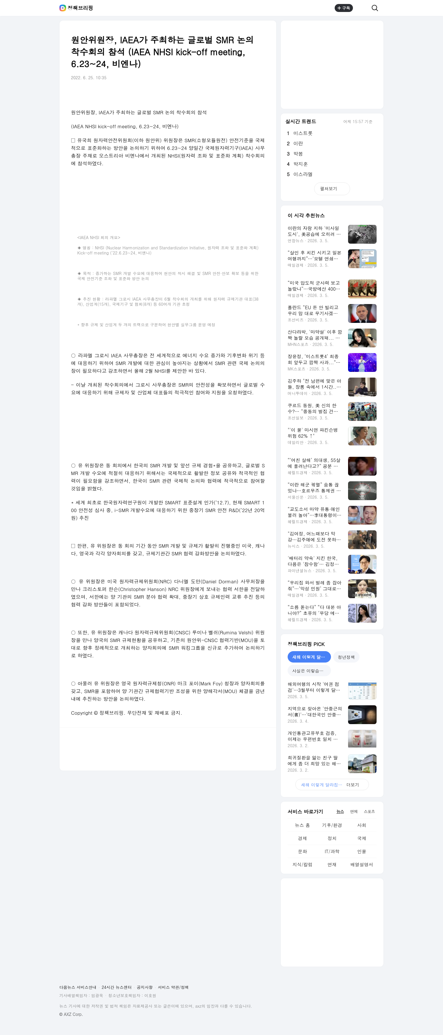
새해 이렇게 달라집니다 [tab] (311, 657)
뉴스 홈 (302, 825)
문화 (302, 851)
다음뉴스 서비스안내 (78, 987)
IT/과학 (332, 851)
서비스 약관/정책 (173, 987)
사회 (361, 825)
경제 (302, 838)
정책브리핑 (80, 8)
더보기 (332, 784)
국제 (361, 838)
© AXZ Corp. (71, 1014)
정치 (332, 838)
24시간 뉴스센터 (117, 987)
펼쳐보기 (332, 188)
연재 (332, 864)
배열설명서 (361, 864)
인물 (361, 851)
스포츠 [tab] (369, 811)
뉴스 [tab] (340, 811)
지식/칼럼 (302, 864)
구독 (344, 8)
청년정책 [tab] (346, 657)
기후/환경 (332, 825)
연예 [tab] (353, 811)
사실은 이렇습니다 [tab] (310, 671)
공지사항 (145, 987)
